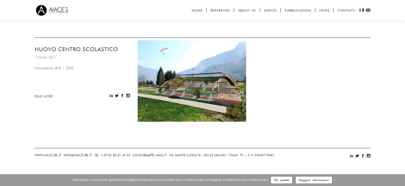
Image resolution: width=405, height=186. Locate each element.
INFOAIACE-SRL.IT (78, 155)
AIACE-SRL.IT (48, 155)
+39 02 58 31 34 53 (112, 155)
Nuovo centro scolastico (76, 49)
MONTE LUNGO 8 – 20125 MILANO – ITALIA (203, 155)
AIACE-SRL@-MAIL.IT (150, 155)
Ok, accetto (281, 180)
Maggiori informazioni (314, 180)
